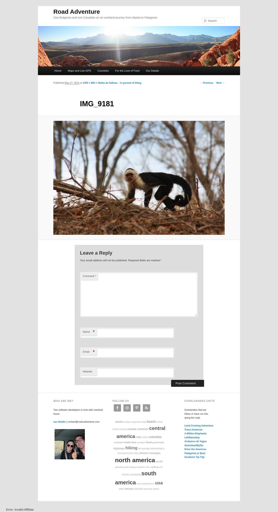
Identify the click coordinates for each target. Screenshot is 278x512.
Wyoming (147, 489)
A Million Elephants (195, 433)
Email (89, 352)
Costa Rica (130, 442)
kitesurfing (156, 448)
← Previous (206, 83)
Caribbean (142, 429)
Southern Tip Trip (194, 457)
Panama (119, 467)
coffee (145, 437)
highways (119, 448)
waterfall (138, 489)
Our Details (152, 70)
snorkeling (135, 474)
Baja (144, 422)
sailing (154, 467)
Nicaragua (154, 453)
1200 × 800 (89, 83)
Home (57, 70)
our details (59, 421)
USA (159, 482)
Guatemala (158, 442)
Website (87, 371)
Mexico (143, 453)
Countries (103, 70)
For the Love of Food (127, 70)
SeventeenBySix (193, 445)
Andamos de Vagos (195, 441)
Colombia (155, 437)
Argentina (136, 422)
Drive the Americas (195, 449)
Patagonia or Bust (194, 453)
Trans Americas (193, 429)
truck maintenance (145, 484)
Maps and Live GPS (79, 70)
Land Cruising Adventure (198, 425)
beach (151, 421)
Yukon (156, 489)
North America (135, 460)
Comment (89, 276)
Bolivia (159, 422)
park (126, 467)
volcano (129, 488)
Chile (138, 437)
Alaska (119, 421)
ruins (147, 467)
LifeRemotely (192, 437)
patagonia (134, 467)
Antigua (127, 422)
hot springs (144, 448)
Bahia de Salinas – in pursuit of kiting (119, 83)
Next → (220, 83)
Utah (121, 489)
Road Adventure (76, 11)
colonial (118, 442)
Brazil (115, 429)
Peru (142, 467)
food (149, 442)
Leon (136, 453)
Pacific (159, 461)
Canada (131, 428)
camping (123, 429)
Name (89, 332)
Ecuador (141, 442)
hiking (131, 448)
